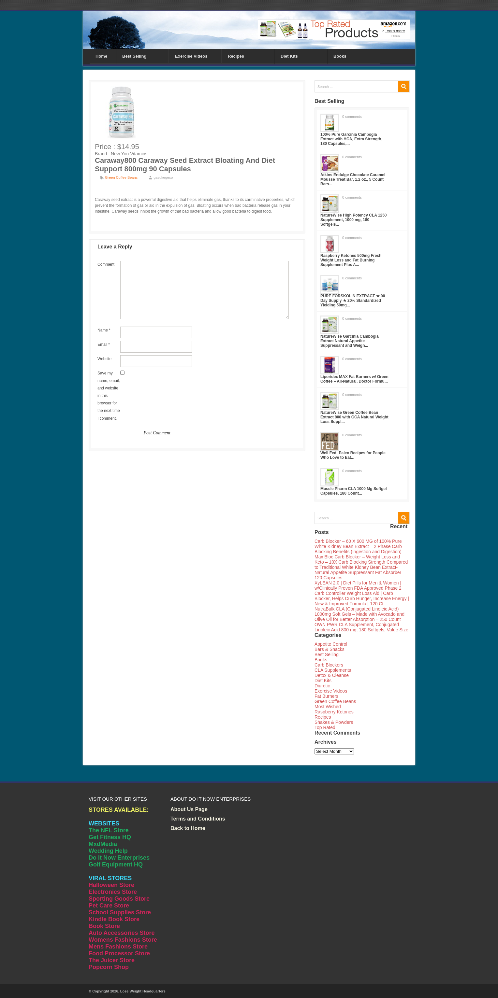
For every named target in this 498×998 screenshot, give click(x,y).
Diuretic (322, 685)
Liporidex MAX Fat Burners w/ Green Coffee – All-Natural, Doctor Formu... (354, 379)
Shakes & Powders (334, 722)
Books (339, 56)
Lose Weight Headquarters (143, 991)
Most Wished (328, 706)
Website (104, 359)
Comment (105, 264)
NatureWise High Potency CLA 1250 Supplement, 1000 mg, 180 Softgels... (353, 220)
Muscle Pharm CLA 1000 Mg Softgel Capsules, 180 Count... (353, 491)
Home (101, 56)
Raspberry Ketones (334, 711)
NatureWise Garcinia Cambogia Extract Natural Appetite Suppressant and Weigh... (349, 341)
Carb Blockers (329, 665)
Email (103, 344)
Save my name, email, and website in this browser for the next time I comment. (108, 396)
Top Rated (325, 727)
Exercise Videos (191, 56)
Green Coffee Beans (121, 177)
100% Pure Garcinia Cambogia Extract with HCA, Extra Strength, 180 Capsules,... (351, 139)
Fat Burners (326, 696)
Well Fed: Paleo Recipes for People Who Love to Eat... (353, 455)
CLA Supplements (333, 670)
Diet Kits (289, 56)
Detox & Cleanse (332, 675)
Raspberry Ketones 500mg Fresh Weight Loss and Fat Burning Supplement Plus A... (350, 260)
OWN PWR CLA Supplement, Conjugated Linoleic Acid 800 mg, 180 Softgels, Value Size (361, 627)
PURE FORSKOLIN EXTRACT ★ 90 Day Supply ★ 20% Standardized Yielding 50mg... (352, 300)
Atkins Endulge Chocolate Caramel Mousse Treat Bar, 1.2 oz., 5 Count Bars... (352, 179)
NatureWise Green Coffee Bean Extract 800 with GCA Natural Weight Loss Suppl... (354, 417)
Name (103, 330)
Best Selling (134, 56)
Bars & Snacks (329, 649)
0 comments (352, 117)
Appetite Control (331, 644)
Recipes (236, 56)
